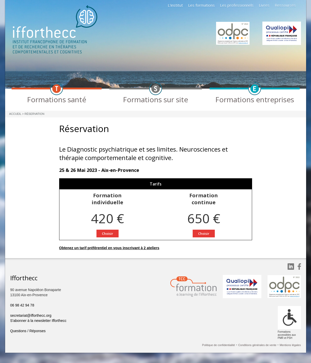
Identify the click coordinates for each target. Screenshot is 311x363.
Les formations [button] (201, 5)
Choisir (107, 233)
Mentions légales (290, 345)
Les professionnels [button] (237, 5)
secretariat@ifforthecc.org (30, 315)
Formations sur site (155, 99)
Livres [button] (264, 5)
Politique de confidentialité (218, 345)
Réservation (34, 113)
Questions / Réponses (28, 331)
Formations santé (56, 99)
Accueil (15, 113)
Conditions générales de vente (257, 345)
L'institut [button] (175, 5)
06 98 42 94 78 (22, 305)
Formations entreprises (254, 99)
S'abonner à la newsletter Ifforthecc (38, 321)
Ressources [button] (285, 5)
